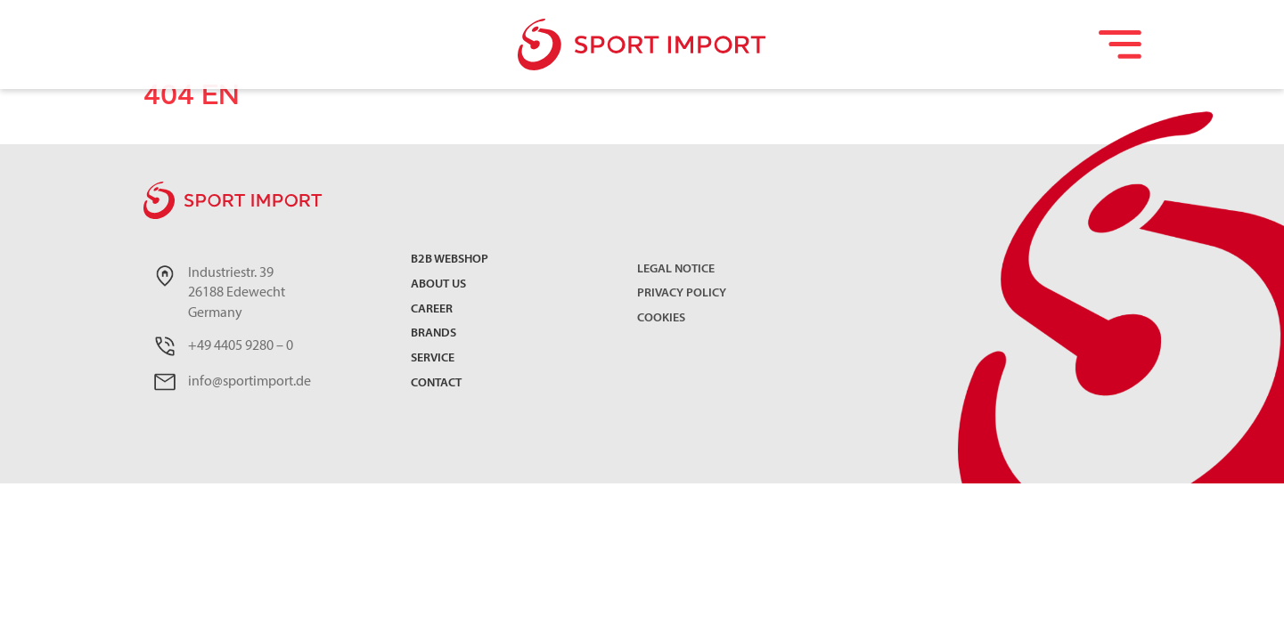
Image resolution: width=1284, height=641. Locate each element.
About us (438, 285)
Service (432, 359)
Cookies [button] (661, 318)
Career (432, 310)
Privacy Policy (681, 293)
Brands (433, 334)
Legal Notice (676, 269)
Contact (436, 384)
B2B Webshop (449, 260)
